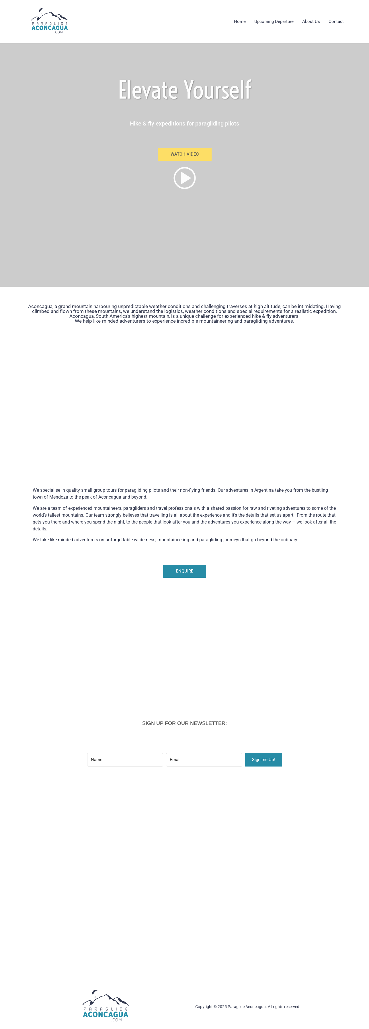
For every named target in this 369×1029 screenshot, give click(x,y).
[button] (185, 154)
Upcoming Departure (274, 21)
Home (240, 21)
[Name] (125, 760)
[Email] (204, 760)
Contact (336, 21)
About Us (311, 21)
